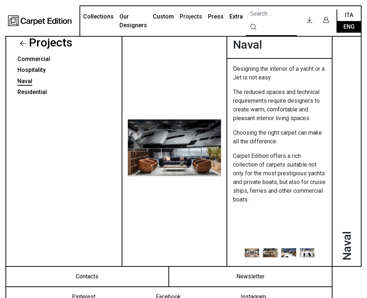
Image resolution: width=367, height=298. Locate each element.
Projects (191, 16)
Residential (32, 92)
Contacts (87, 276)
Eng (349, 26)
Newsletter (250, 276)
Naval (24, 81)
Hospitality (31, 69)
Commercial (33, 59)
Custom (163, 16)
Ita (349, 15)
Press (216, 16)
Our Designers (133, 21)
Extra (236, 16)
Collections (98, 16)
